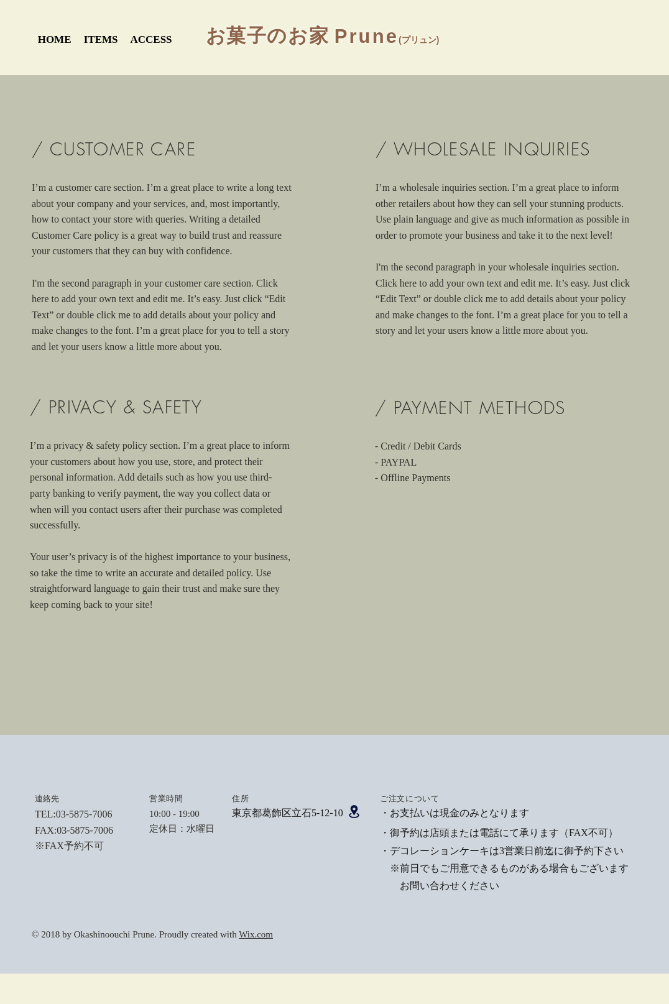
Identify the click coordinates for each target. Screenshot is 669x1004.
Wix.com (256, 934)
